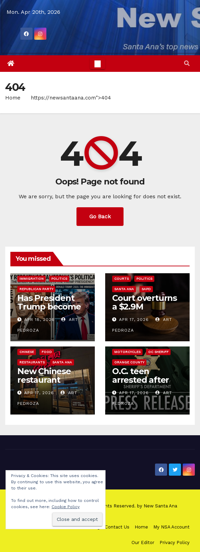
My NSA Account (171, 527)
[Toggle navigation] (97, 63)
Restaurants (32, 362)
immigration (31, 278)
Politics (59, 278)
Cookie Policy (66, 506)
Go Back (100, 216)
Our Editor (142, 542)
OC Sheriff (158, 352)
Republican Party (36, 289)
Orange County (129, 362)
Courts (121, 278)
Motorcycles (127, 352)
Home (12, 98)
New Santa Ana (160, 505)
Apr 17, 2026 (134, 319)
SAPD (146, 289)
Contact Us (117, 527)
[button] (187, 63)
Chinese (26, 352)
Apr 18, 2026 (39, 319)
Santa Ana (124, 289)
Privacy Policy (175, 542)
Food (47, 352)
